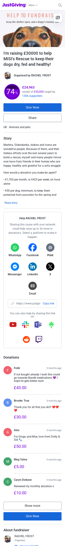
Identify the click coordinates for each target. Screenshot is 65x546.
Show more (36, 515)
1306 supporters (32, 96)
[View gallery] (58, 17)
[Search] (60, 5)
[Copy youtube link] (13, 325)
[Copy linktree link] (51, 325)
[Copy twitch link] (38, 340)
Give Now (32, 107)
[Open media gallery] (32, 28)
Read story (11, 202)
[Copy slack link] (25, 325)
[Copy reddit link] (26, 340)
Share (32, 118)
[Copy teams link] (37, 325)
